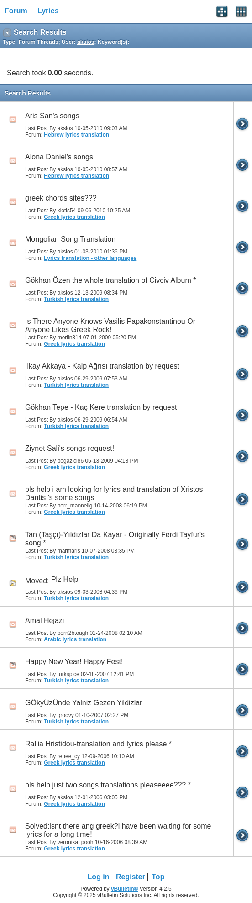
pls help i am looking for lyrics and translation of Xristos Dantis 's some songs (114, 494)
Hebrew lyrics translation (76, 135)
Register (130, 877)
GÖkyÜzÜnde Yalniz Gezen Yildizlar (83, 703)
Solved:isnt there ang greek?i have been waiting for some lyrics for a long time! (118, 830)
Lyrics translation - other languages (90, 258)
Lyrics (48, 11)
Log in (99, 877)
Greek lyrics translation (74, 217)
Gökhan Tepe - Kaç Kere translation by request (101, 407)
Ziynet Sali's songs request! (69, 448)
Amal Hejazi (44, 620)
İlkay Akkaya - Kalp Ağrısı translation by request (102, 366)
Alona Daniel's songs (59, 157)
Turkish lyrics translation (76, 299)
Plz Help (65, 579)
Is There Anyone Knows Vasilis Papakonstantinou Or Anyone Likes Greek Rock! (110, 325)
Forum (16, 11)
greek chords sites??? (61, 198)
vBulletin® (124, 889)
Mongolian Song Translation (70, 239)
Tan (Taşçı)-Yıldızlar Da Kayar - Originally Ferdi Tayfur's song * (115, 539)
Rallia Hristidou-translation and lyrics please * (98, 744)
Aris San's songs (52, 116)
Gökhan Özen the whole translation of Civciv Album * (110, 280)
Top (158, 877)
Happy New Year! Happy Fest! (74, 661)
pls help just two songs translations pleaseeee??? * (108, 785)
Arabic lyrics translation (75, 639)
